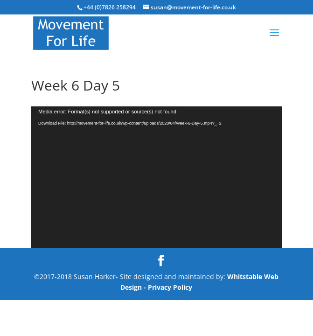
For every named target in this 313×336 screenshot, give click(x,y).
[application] (156, 177)
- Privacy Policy (168, 287)
